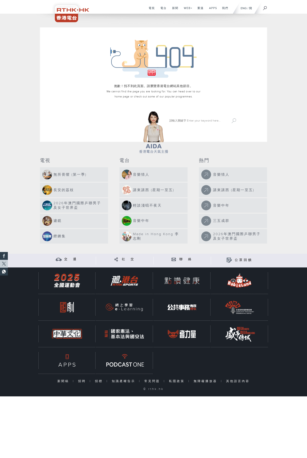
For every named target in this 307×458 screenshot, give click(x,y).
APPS (211, 10)
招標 (100, 381)
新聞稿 (64, 381)
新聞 (173, 10)
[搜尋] (265, 7)
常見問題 (153, 381)
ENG (244, 8)
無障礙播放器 (206, 381)
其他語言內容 (238, 381)
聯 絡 (186, 259)
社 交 (128, 259)
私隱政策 (177, 381)
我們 (223, 10)
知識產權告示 (124, 381)
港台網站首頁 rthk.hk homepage (105, 120)
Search (234, 121)
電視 (150, 10)
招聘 (83, 381)
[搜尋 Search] (198, 121)
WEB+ (186, 10)
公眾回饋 (244, 260)
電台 (162, 10)
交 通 (71, 259)
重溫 (199, 10)
